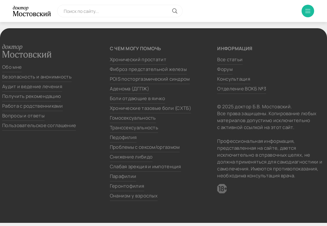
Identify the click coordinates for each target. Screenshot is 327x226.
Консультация (233, 79)
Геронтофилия (127, 186)
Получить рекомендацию (31, 96)
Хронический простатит (138, 59)
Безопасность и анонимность (37, 76)
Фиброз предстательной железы (148, 69)
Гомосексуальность (133, 118)
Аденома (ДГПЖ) (129, 88)
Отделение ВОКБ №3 (241, 88)
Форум (225, 69)
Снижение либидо (131, 156)
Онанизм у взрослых (134, 195)
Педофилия (123, 137)
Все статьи (230, 59)
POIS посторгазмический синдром (150, 79)
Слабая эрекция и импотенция (145, 166)
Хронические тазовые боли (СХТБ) (150, 108)
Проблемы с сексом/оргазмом (145, 147)
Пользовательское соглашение (39, 125)
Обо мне (12, 67)
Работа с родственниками (32, 106)
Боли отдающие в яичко (137, 98)
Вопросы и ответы (23, 115)
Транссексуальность (134, 127)
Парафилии (123, 176)
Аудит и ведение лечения (32, 86)
